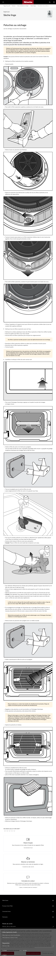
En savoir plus (28, 847)
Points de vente (7, 923)
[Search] (50, 2)
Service (13, 5)
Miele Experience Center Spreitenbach (11, 935)
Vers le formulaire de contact (28, 887)
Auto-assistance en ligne (22, 5)
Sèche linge (33, 5)
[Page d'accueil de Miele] (28, 2)
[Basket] (54, 2)
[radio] (5, 831)
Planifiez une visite (28, 866)
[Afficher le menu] (3, 2)
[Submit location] (53, 926)
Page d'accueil (7, 5)
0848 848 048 (23, 950)
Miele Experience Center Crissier (10, 937)
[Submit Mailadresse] (53, 946)
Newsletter (6, 943)
